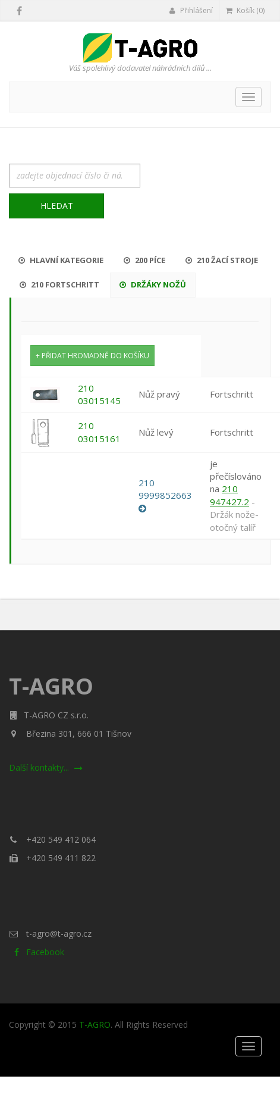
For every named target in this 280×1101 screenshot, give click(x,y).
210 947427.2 (229, 495)
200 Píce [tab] (144, 260)
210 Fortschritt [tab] (59, 284)
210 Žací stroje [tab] (221, 260)
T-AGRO (95, 1024)
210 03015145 (99, 394)
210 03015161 (99, 432)
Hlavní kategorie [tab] (60, 260)
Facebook (36, 952)
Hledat (56, 205)
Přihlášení (191, 10)
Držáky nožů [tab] (152, 284)
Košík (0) (245, 10)
